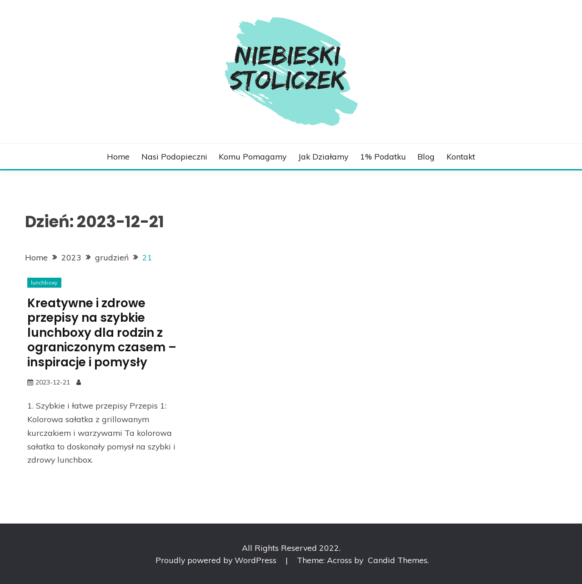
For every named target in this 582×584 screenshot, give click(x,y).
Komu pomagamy (252, 156)
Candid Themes (397, 560)
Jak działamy (323, 156)
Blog (426, 156)
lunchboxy (44, 282)
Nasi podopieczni (174, 156)
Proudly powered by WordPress (217, 560)
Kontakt (461, 156)
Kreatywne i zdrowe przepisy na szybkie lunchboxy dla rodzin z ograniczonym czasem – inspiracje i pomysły (101, 332)
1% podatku (383, 156)
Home (118, 156)
